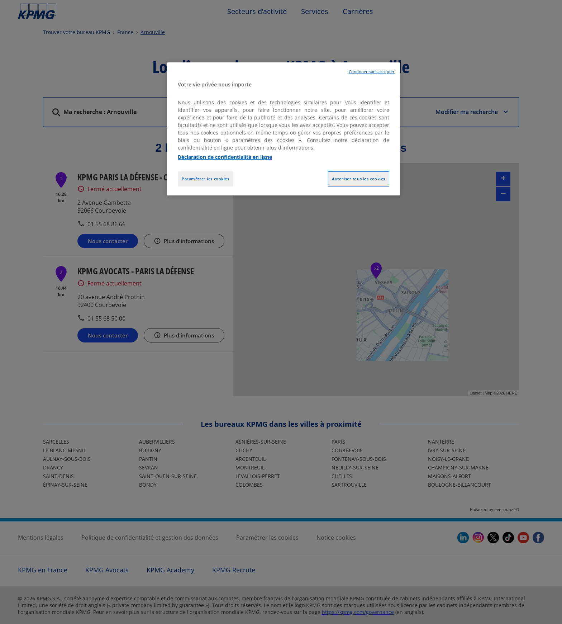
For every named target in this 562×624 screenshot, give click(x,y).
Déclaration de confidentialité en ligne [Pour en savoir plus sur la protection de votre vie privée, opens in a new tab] (225, 156)
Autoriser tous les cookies (358, 178)
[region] (283, 128)
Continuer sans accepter (372, 71)
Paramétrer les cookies (205, 178)
